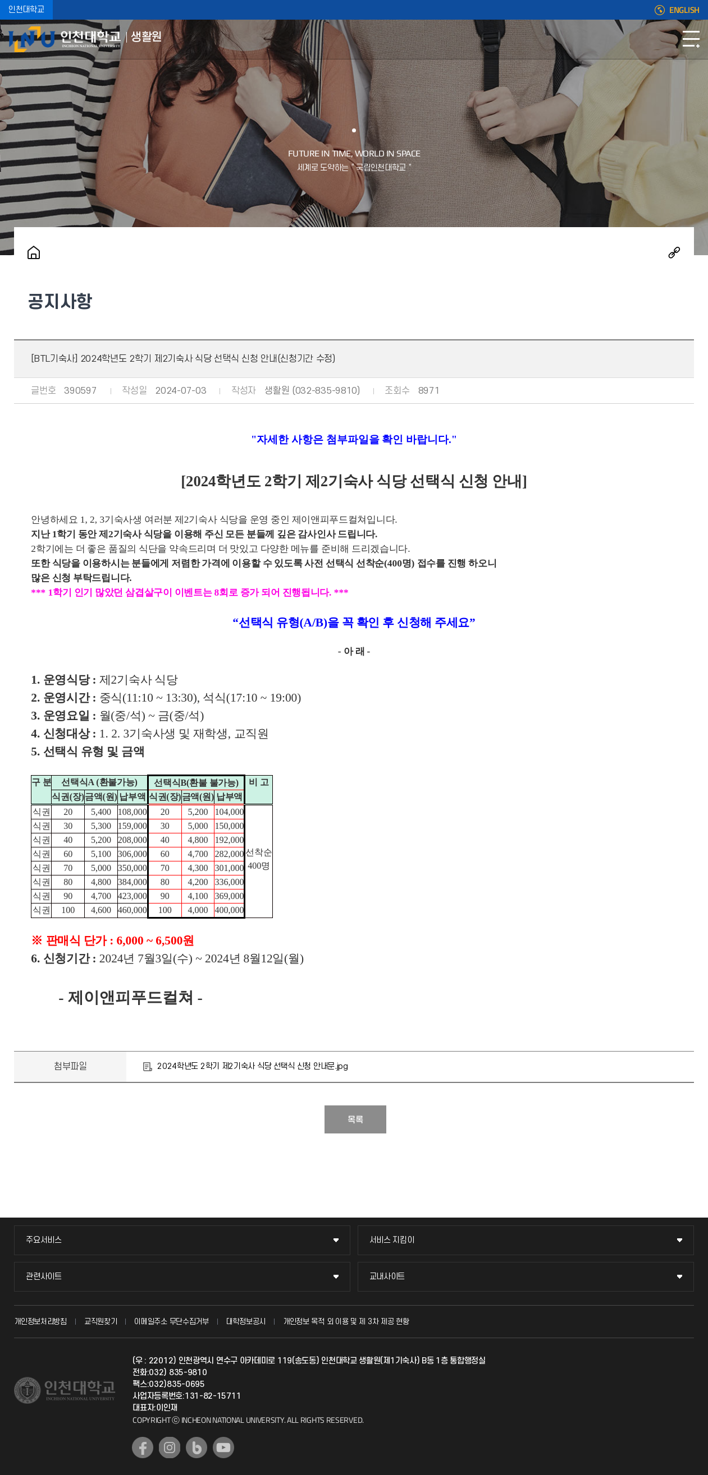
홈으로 (34, 252)
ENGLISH (684, 10)
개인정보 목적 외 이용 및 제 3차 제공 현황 (346, 1321)
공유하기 (674, 252)
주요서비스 (44, 1240)
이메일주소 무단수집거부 (171, 1321)
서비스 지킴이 (391, 1240)
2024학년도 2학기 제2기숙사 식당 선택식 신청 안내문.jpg (252, 1066)
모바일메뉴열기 (691, 39)
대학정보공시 (246, 1321)
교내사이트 (387, 1277)
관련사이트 (44, 1277)
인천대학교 (26, 10)
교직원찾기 (100, 1321)
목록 (355, 1120)
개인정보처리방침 (40, 1321)
